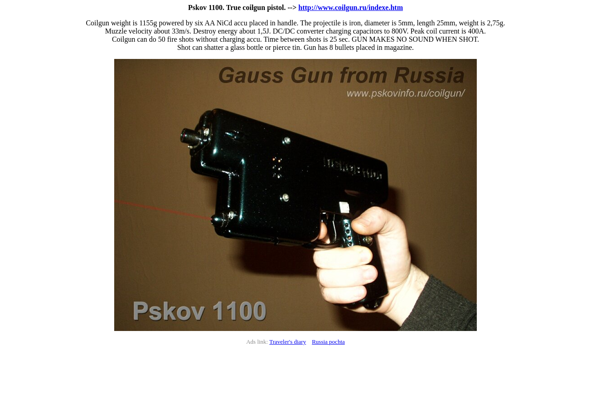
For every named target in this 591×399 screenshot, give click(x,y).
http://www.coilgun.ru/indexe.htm (350, 7)
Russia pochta (328, 341)
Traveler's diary (287, 341)
